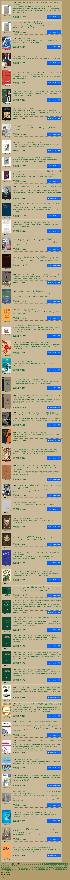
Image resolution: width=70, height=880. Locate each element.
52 (41, 866)
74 (18, 867)
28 (59, 864)
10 (22, 864)
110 (33, 869)
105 (19, 869)
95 (61, 867)
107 (24, 869)
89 (49, 867)
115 (47, 869)
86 (43, 867)
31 (65, 864)
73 (16, 867)
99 (2, 869)
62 (61, 866)
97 (65, 867)
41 (18, 866)
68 (6, 867)
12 (26, 864)
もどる (3, 877)
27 (57, 864)
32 (67, 864)
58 (53, 866)
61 (59, 866)
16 (35, 864)
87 (45, 867)
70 (10, 867)
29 (61, 864)
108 (27, 869)
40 (16, 866)
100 (4, 869)
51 (39, 866)
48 (32, 866)
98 (67, 867)
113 (41, 869)
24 (51, 864)
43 (22, 866)
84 (39, 867)
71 (12, 867)
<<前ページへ (5, 864)
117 (53, 869)
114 (44, 869)
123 (2, 871)
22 (47, 864)
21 (45, 864)
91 (53, 867)
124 (5, 871)
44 (24, 866)
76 (22, 867)
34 (4, 866)
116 (50, 869)
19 (41, 864)
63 (63, 866)
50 (36, 866)
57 (51, 866)
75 (20, 867)
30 (63, 864)
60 (57, 866)
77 (24, 867)
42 (20, 866)
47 (30, 866)
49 (34, 866)
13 (28, 864)
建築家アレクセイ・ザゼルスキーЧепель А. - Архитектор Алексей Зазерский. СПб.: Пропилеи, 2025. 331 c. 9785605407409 (34, 128)
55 (47, 866)
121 (64, 869)
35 (6, 866)
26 (55, 864)
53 (43, 866)
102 (10, 869)
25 (53, 864)
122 (67, 869)
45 (26, 866)
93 (57, 867)
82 (34, 867)
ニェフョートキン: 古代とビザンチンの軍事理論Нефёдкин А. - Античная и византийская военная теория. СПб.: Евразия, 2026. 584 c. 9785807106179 (36, 434)
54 (45, 866)
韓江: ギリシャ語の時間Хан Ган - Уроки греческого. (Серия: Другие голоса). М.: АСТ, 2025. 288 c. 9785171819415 (34, 363)
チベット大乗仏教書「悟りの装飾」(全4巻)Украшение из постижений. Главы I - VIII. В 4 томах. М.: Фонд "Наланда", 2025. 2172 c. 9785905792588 (36, 311)
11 (24, 864)
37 (10, 866)
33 (2, 866)
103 (13, 869)
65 (67, 866)
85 (41, 867)
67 (4, 867)
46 (28, 866)
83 (36, 867)
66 (2, 867)
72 (14, 867)
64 (65, 866)
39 (14, 866)
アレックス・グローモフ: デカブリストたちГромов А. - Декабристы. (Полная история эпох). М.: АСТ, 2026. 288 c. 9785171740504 (33, 520)
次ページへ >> (14, 871)
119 (58, 869)
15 (33, 864)
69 (8, 867)
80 (30, 867)
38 (12, 866)
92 (55, 867)
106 (21, 869)
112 (38, 869)
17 (37, 864)
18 (39, 864)
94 (59, 867)
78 (26, 867)
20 (43, 864)
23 (49, 864)
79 (28, 867)
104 (16, 869)
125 (8, 871)
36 (8, 866)
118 (56, 869)
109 (30, 869)
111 (36, 869)
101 (7, 869)
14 (30, 864)
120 (61, 869)
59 (55, 866)
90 (51, 867)
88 (47, 867)
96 (63, 867)
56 (49, 866)
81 (32, 867)
